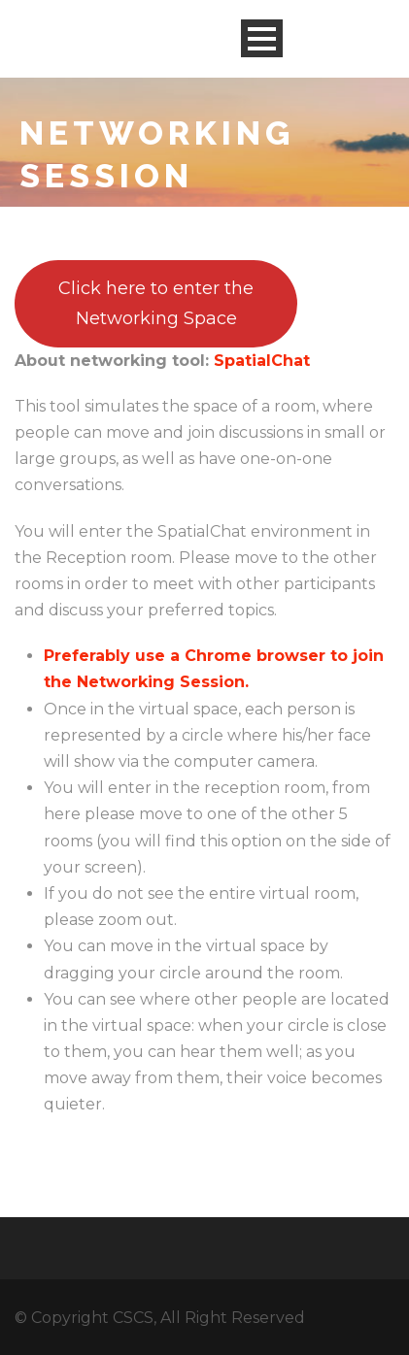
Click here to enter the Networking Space (156, 303)
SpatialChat (262, 360)
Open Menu (262, 38)
